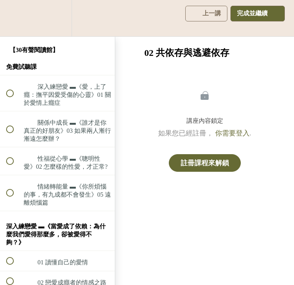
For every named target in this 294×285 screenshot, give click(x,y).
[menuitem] (57, 18)
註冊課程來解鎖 (205, 163)
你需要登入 (232, 133)
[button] (14, 18)
